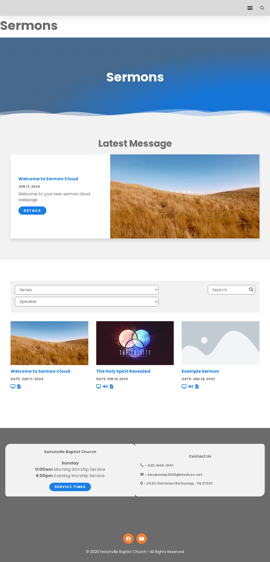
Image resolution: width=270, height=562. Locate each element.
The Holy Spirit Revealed (123, 357)
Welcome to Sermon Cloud (48, 179)
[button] (249, 7)
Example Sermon (200, 357)
